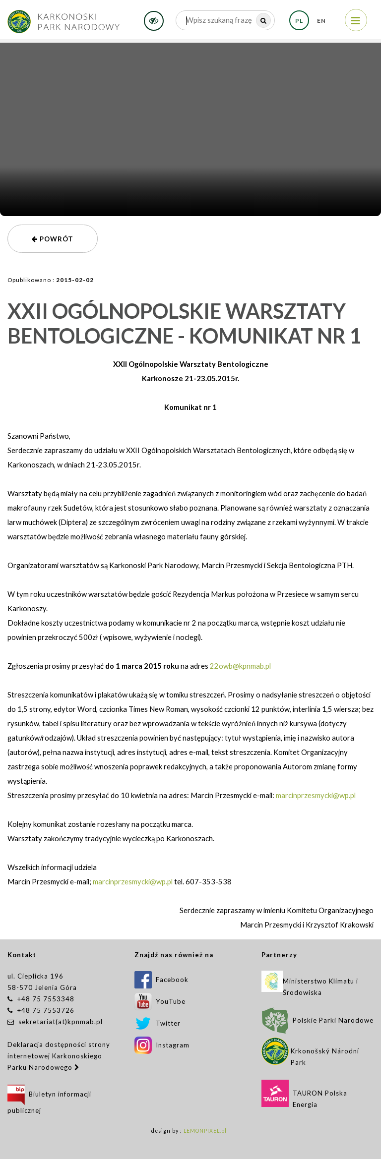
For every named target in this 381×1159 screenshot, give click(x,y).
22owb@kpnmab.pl (240, 666)
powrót (52, 239)
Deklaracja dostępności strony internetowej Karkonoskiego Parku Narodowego (58, 1056)
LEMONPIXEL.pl (205, 1131)
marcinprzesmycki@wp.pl (316, 795)
